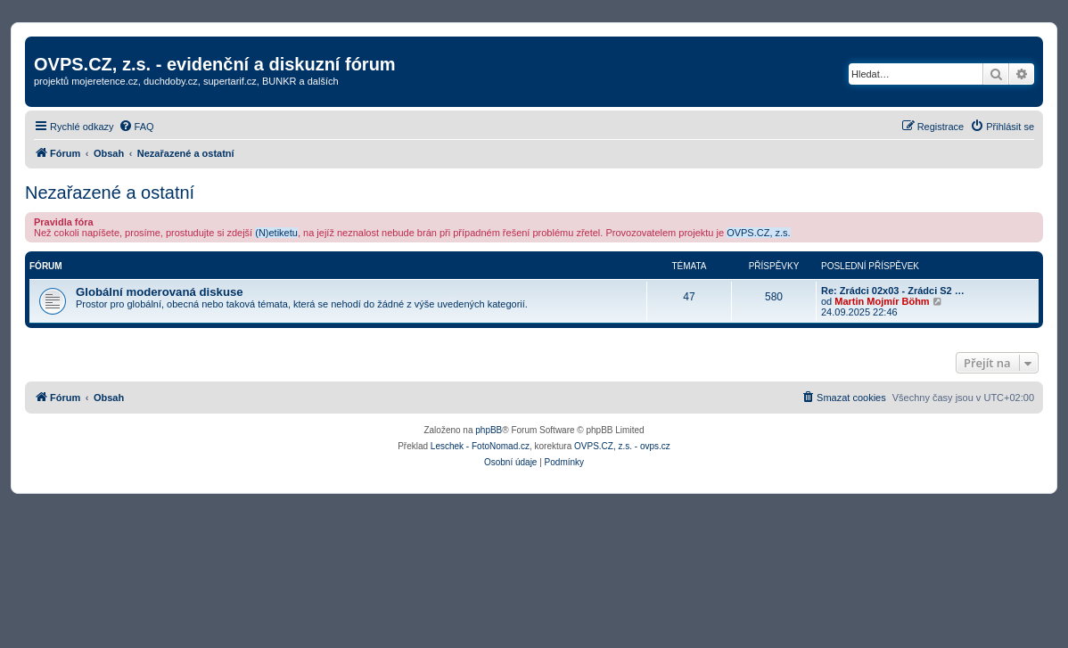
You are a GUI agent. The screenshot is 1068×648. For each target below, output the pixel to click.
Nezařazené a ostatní (109, 192)
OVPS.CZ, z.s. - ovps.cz (622, 446)
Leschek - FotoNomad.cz (480, 446)
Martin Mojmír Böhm (881, 301)
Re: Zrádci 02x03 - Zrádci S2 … (893, 290)
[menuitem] (136, 126)
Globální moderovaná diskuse (159, 292)
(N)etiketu (276, 232)
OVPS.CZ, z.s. (759, 232)
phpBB (488, 430)
